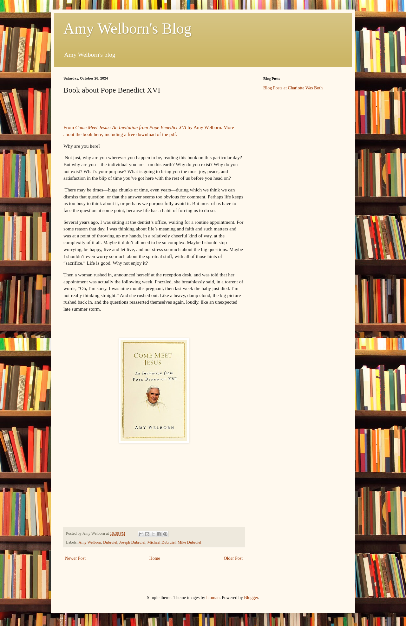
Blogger (251, 597)
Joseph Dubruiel (132, 542)
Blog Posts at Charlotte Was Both (293, 88)
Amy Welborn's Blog (127, 28)
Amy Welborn (90, 542)
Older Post (233, 558)
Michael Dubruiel (161, 542)
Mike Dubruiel (189, 542)
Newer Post (75, 558)
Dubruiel (110, 542)
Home (154, 558)
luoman (212, 597)
